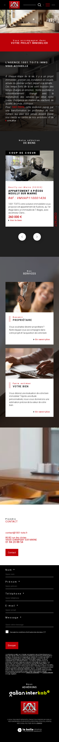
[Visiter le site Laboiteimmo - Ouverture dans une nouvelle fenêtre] (29, 733)
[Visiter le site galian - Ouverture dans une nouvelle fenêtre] (17, 693)
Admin (48, 721)
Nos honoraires (14, 721)
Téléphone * (15, 594)
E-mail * (11, 606)
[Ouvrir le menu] (48, 5)
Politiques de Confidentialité (32, 672)
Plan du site (25, 721)
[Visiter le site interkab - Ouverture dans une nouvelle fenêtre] (38, 692)
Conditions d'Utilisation (48, 672)
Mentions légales (38, 721)
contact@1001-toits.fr (16, 538)
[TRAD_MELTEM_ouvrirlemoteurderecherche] (39, 5)
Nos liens (20, 723)
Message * (13, 618)
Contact (55, 220)
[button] (37, 242)
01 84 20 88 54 (14, 547)
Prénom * (12, 582)
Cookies (39, 723)
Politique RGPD (30, 723)
